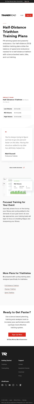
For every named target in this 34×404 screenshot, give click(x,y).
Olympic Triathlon (10, 279)
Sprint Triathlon (9, 283)
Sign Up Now (17, 325)
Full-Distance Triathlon (12, 275)
